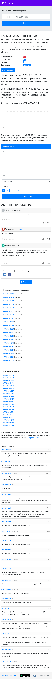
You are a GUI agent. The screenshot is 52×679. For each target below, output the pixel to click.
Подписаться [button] (26, 282)
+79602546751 (8, 412)
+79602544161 (8, 311)
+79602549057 (8, 315)
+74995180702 (6, 550)
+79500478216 (6, 494)
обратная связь (34, 438)
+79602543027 (8, 318)
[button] (26, 23)
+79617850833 (6, 589)
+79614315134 (6, 569)
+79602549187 (8, 332)
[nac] (47, 3)
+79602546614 (8, 404)
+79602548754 (8, 388)
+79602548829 (8, 308)
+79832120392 (6, 650)
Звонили (7, 2)
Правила (5, 676)
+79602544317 (8, 401)
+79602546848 (8, 301)
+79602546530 (8, 375)
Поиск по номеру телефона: (14, 10)
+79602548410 (8, 399)
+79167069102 (6, 662)
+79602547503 (8, 304)
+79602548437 (8, 386)
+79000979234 (6, 473)
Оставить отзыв (8, 70)
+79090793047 (6, 608)
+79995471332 (6, 541)
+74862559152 (6, 580)
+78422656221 (6, 634)
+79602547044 (8, 360)
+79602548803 (8, 378)
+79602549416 (8, 409)
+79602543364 (8, 353)
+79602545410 (8, 396)
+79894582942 (6, 450)
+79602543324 (8, 322)
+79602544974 (8, 343)
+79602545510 (8, 425)
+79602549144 (8, 294)
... (21, 210)
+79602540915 (8, 350)
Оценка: (5, 187)
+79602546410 (8, 423)
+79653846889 (6, 620)
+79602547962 (8, 417)
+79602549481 (8, 346)
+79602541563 (8, 380)
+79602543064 (8, 336)
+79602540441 (8, 383)
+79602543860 (8, 357)
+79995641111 (6, 531)
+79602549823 (8, 329)
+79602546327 (8, 391)
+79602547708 (8, 297)
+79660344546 (6, 559)
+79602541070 (8, 407)
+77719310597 (6, 461)
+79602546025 (8, 325)
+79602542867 (8, 394)
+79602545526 (8, 415)
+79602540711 (8, 339)
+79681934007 (6, 522)
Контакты (13, 676)
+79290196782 (6, 485)
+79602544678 (8, 420)
